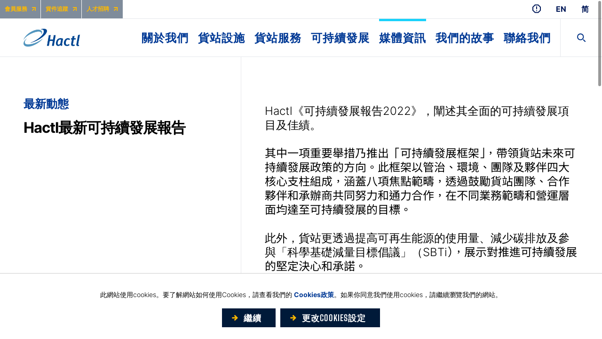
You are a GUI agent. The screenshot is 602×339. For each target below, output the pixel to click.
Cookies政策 (314, 295)
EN (561, 9)
